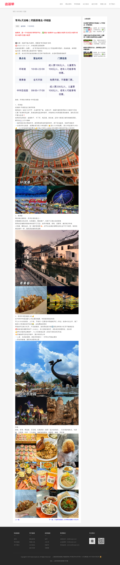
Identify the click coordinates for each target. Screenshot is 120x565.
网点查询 (68, 4)
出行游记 (86, 4)
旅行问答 (95, 4)
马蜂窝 (47, 548)
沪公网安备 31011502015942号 (90, 557)
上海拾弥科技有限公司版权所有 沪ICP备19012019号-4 (67, 557)
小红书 (47, 542)
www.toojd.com (35, 557)
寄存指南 (77, 4)
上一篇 (17, 519)
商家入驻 (103, 4)
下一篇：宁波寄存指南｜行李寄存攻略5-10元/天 (64, 519)
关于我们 (112, 4)
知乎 (46, 539)
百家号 (47, 545)
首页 (61, 4)
